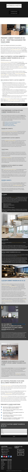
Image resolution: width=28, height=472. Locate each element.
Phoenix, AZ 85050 (5, 449)
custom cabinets (5, 396)
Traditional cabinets (8, 393)
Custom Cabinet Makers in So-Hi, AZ (13, 280)
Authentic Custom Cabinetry (16, 49)
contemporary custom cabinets (10, 140)
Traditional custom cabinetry (6, 157)
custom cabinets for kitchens (20, 73)
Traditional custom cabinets (9, 124)
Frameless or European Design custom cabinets (9, 131)
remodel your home (18, 324)
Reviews (20, 454)
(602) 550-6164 (14, 11)
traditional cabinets (13, 286)
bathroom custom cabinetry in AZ (17, 242)
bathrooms (2, 74)
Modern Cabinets (6, 180)
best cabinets (21, 66)
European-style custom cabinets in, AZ (10, 169)
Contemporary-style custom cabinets (11, 123)
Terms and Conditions (19, 470)
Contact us (20, 450)
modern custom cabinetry (17, 185)
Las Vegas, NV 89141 (5, 451)
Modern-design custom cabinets (10, 125)
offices (7, 74)
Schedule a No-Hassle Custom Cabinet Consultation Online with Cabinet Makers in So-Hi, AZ (14, 104)
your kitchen (14, 197)
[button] (14, 407)
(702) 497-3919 (14, 13)
